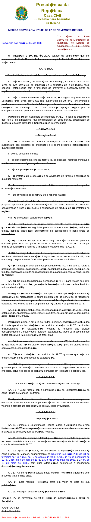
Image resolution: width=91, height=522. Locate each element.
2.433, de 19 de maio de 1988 (58, 459)
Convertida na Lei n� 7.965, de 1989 (22, 43)
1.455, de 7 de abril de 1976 (24, 459)
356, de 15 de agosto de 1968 (38, 457)
